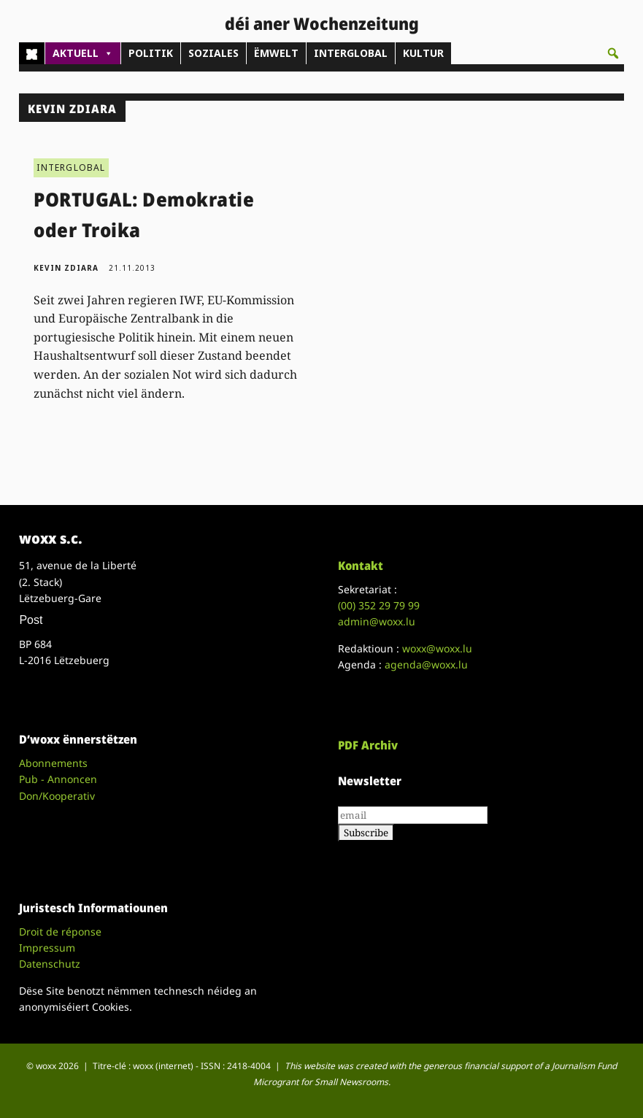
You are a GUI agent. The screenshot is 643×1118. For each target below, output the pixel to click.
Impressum (47, 948)
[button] (613, 53)
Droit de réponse (60, 931)
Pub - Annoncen (58, 779)
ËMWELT (276, 53)
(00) (379, 605)
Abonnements (53, 763)
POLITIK (150, 53)
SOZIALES (213, 53)
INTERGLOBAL (351, 53)
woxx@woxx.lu (437, 648)
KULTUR (423, 53)
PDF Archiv (368, 745)
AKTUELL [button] (83, 53)
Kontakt (360, 566)
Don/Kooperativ (57, 796)
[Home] (32, 53)
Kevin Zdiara (66, 268)
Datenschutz (49, 964)
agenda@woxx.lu (426, 664)
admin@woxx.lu (376, 621)
